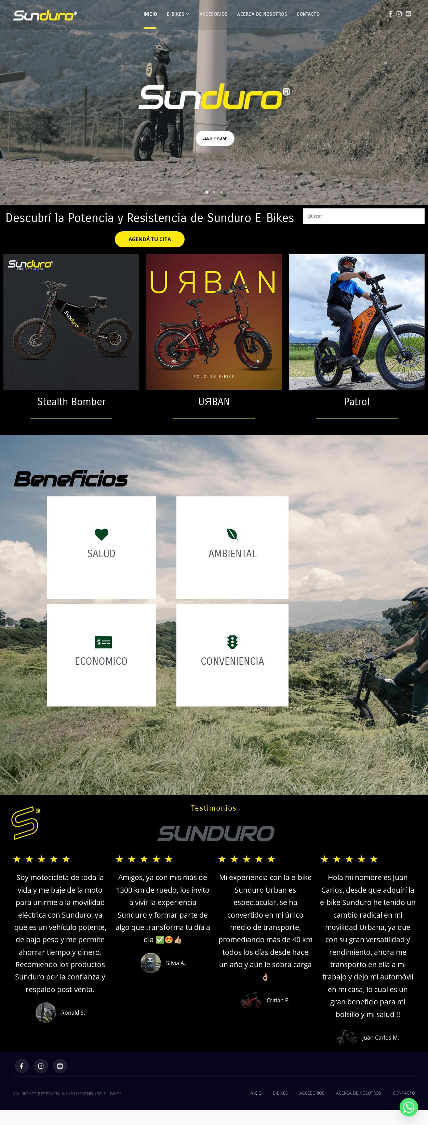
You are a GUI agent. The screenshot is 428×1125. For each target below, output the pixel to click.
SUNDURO (214, 834)
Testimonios (214, 808)
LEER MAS (215, 138)
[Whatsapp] (409, 1107)
